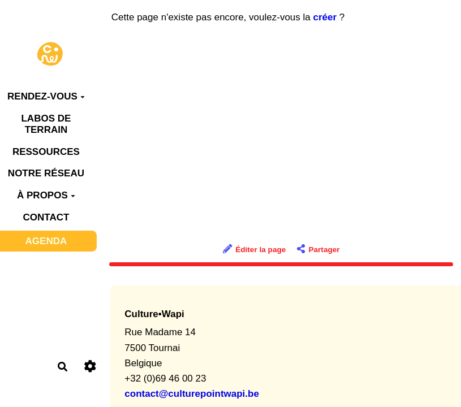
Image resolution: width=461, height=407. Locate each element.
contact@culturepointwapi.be (191, 393)
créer (325, 17)
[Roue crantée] (89, 367)
